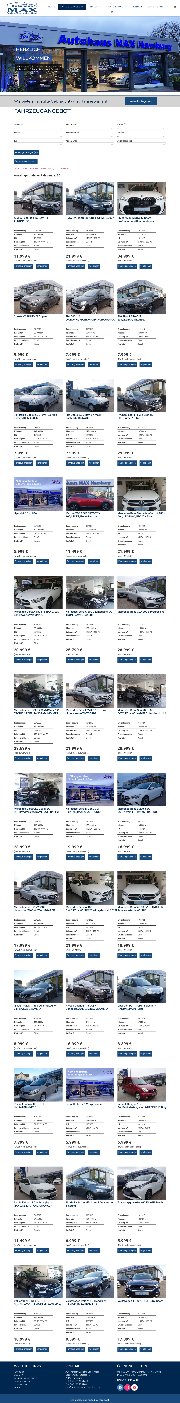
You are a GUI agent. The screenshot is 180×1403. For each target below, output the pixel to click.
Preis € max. (71, 125)
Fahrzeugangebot (71, 7)
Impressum (20, 1384)
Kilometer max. (73, 133)
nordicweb (104, 1400)
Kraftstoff (121, 125)
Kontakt (137, 7)
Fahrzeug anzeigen (23, 266)
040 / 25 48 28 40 (79, 1381)
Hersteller (18, 125)
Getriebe (120, 133)
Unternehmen (158, 6)
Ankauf (95, 6)
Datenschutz (22, 1381)
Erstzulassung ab (124, 141)
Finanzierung (116, 6)
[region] (90, 54)
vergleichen (42, 266)
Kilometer (34, 168)
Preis (25, 168)
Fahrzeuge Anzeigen (26, 152)
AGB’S (17, 1387)
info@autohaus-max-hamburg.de (83, 1387)
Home (51, 7)
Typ (15, 141)
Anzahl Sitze (71, 141)
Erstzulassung (47, 168)
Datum (17, 168)
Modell (17, 133)
